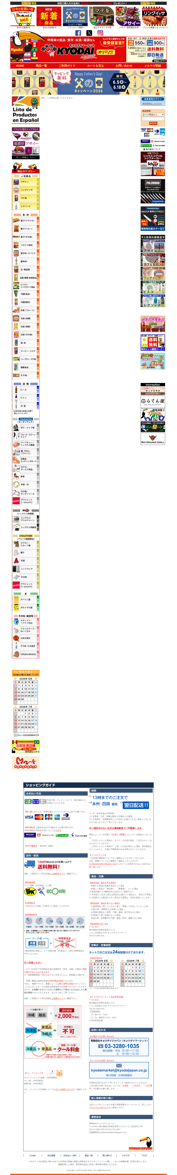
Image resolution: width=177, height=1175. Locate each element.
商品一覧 (41, 65)
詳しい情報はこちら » (25, 157)
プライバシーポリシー (99, 1107)
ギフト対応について (64, 1089)
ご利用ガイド (67, 65)
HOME (20, 65)
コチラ (58, 830)
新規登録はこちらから (152, 103)
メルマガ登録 (152, 65)
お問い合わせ (124, 65)
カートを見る (95, 65)
